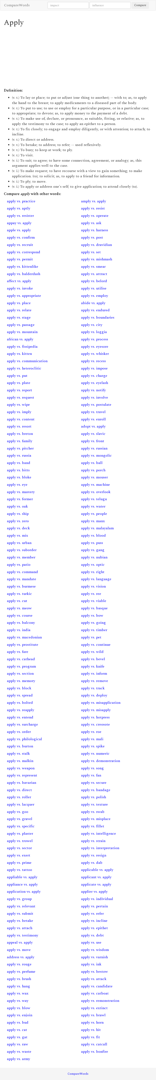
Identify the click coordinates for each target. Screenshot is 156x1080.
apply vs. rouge (19, 964)
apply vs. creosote (95, 724)
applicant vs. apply (96, 877)
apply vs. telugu (94, 499)
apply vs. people (94, 513)
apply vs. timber (94, 630)
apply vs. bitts (18, 470)
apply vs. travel (93, 412)
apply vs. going (93, 622)
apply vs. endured (95, 310)
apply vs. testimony (22, 935)
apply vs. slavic (93, 433)
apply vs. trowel (20, 841)
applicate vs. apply (96, 884)
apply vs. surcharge (22, 724)
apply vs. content (21, 419)
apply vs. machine (95, 484)
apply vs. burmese (21, 586)
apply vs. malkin (20, 761)
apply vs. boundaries (97, 317)
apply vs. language (96, 579)
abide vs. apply (93, 303)
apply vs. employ (94, 295)
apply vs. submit (20, 913)
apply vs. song (92, 768)
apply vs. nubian (94, 557)
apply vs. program (21, 666)
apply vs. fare (17, 652)
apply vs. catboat (95, 993)
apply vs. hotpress (95, 717)
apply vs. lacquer (20, 804)
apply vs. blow (18, 1008)
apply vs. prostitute (22, 644)
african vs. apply (20, 339)
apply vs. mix (17, 535)
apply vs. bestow (94, 971)
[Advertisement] (78, 57)
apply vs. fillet (92, 826)
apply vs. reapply (20, 710)
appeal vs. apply (20, 942)
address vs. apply (20, 957)
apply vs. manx (93, 521)
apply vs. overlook (95, 492)
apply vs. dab (91, 862)
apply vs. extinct (94, 1008)
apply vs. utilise (93, 288)
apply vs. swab (92, 812)
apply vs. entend (20, 717)
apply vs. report (19, 390)
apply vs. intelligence (98, 833)
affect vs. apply (19, 281)
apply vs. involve (94, 397)
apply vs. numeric (95, 753)
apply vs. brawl (93, 1015)
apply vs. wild (92, 652)
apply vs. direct (19, 790)
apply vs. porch (93, 470)
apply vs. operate (94, 215)
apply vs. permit (20, 259)
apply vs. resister (20, 215)
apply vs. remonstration (100, 1000)
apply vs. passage (21, 325)
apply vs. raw (17, 1044)
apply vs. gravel (19, 819)
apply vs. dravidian (96, 245)
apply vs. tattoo (19, 870)
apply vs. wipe (18, 404)
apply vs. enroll (93, 419)
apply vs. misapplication (100, 702)
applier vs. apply (94, 891)
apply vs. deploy (94, 695)
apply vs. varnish (94, 957)
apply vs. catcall (94, 1044)
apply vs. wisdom (95, 950)
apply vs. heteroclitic (24, 368)
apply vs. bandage (95, 790)
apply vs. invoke (20, 288)
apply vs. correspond (23, 252)
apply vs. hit (91, 1030)
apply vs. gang (92, 550)
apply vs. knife (92, 666)
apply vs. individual (97, 899)
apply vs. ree (91, 593)
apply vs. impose (94, 368)
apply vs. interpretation (100, 848)
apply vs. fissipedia (22, 346)
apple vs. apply (19, 230)
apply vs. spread (20, 695)
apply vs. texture (94, 804)
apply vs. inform (94, 673)
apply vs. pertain (94, 906)
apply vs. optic (93, 564)
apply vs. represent (22, 775)
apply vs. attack (93, 979)
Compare (140, 5)
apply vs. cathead (21, 659)
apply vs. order (19, 732)
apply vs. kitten (19, 353)
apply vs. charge (94, 375)
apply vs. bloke (19, 477)
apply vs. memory (21, 681)
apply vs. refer (92, 913)
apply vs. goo (17, 812)
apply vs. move (19, 950)
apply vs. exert (18, 855)
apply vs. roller (19, 797)
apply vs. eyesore (94, 346)
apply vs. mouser (94, 477)
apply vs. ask (91, 223)
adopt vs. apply (93, 426)
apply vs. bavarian (21, 782)
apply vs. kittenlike (22, 266)
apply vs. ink (91, 964)
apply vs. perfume (21, 971)
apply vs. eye (17, 484)
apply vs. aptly (18, 208)
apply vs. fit (90, 1037)
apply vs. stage (19, 317)
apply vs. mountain (22, 332)
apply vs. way (17, 1000)
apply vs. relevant (21, 906)
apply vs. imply (19, 412)
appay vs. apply (19, 223)
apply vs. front (92, 441)
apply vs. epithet (94, 928)
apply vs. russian (94, 448)
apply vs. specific (21, 826)
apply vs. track (93, 688)
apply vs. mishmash (96, 259)
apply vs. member (21, 557)
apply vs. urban (19, 543)
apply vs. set (91, 252)
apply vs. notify (93, 390)
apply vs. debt (92, 935)
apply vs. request (20, 397)
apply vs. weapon (21, 768)
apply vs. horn (92, 1022)
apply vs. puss (92, 543)
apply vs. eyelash (94, 383)
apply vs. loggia (94, 332)
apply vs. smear (93, 266)
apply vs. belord (94, 281)
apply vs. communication (27, 361)
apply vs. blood (93, 535)
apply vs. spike (93, 746)
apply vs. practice (21, 201)
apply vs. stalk (18, 753)
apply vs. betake (20, 920)
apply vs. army (18, 1059)
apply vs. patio (18, 564)
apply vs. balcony (21, 622)
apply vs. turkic (19, 593)
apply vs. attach (19, 928)
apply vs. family (19, 441)
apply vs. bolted (20, 702)
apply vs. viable (93, 601)
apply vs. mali (92, 739)
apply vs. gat (17, 1037)
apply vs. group (19, 899)
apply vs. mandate (21, 579)
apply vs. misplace (95, 819)
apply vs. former (20, 499)
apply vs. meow (19, 608)
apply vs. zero (18, 521)
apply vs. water (93, 506)
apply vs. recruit (20, 245)
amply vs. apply (93, 201)
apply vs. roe (91, 732)
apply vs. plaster (20, 833)
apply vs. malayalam (97, 528)
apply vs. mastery (21, 492)
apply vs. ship (18, 513)
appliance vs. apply (22, 884)
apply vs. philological (24, 739)
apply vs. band (18, 463)
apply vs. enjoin (19, 1015)
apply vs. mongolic (96, 455)
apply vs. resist (93, 208)
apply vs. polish (93, 797)
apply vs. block (19, 688)
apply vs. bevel (93, 659)
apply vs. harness (94, 230)
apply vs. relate (19, 310)
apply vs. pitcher (20, 448)
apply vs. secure (93, 782)
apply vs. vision (93, 586)
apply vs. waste (19, 1051)
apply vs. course (19, 615)
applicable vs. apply (97, 870)
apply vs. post (92, 237)
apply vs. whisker (95, 353)
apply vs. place (19, 303)
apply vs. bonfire (94, 1051)
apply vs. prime (19, 862)
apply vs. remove (94, 681)
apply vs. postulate (96, 404)
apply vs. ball (92, 463)
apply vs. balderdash (23, 274)
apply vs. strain (93, 841)
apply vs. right (92, 572)
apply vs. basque (94, 608)
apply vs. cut (17, 601)
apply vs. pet (91, 637)
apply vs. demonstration (100, 761)
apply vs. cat (17, 1030)
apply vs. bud (17, 1022)
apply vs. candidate (97, 986)
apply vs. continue (95, 644)
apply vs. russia (19, 455)
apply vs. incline (94, 920)
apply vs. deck (18, 528)
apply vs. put (17, 375)
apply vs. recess (93, 361)
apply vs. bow (92, 615)
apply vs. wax (17, 993)
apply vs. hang (18, 986)
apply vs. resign (93, 855)
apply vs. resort (19, 426)
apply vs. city (91, 325)
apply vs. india (18, 630)
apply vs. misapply (96, 710)
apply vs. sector (19, 848)
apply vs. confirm (21, 237)
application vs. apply (24, 891)
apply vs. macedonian (24, 637)
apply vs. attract (94, 274)
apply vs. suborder (22, 550)
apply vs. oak (17, 506)
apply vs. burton (20, 746)
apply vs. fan (91, 775)
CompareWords (17, 5)
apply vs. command (22, 572)
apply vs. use (91, 942)
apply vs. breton (20, 433)
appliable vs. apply (22, 877)
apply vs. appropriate (24, 295)
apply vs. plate (18, 383)
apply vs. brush (19, 979)
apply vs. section (20, 673)
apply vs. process (94, 339)
